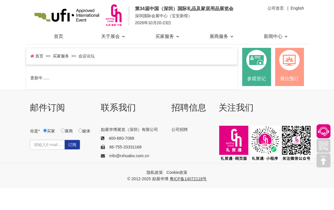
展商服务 (221, 36)
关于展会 (113, 36)
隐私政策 (155, 172)
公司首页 (276, 8)
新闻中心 (275, 36)
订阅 (72, 144)
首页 (58, 36)
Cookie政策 (176, 172)
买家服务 (167, 36)
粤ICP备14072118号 (188, 178)
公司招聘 (179, 129)
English (297, 8)
